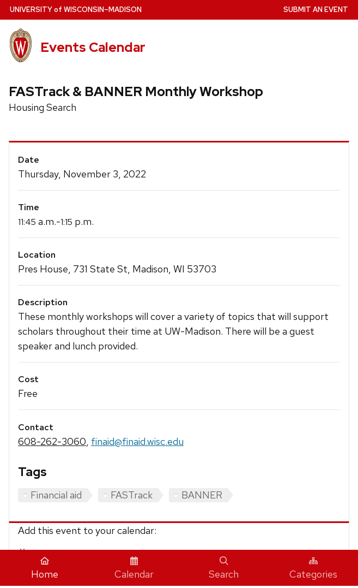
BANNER (201, 495)
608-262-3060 (52, 441)
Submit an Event (315, 9)
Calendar (134, 568)
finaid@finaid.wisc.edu (137, 441)
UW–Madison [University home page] (76, 9)
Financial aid (56, 495)
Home (44, 568)
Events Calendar (92, 47)
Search (224, 568)
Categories (313, 568)
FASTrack (132, 495)
